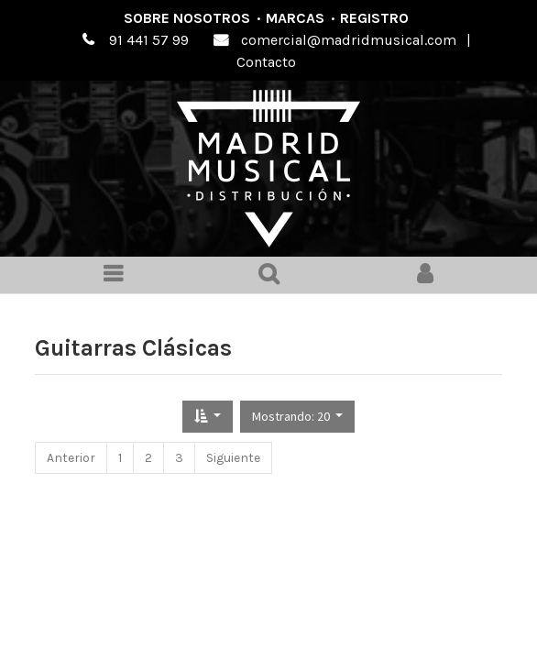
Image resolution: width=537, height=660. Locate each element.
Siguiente (233, 458)
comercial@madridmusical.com (348, 40)
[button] (207, 417)
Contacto (266, 62)
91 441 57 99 (149, 40)
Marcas (295, 18)
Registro (374, 18)
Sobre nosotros (187, 18)
